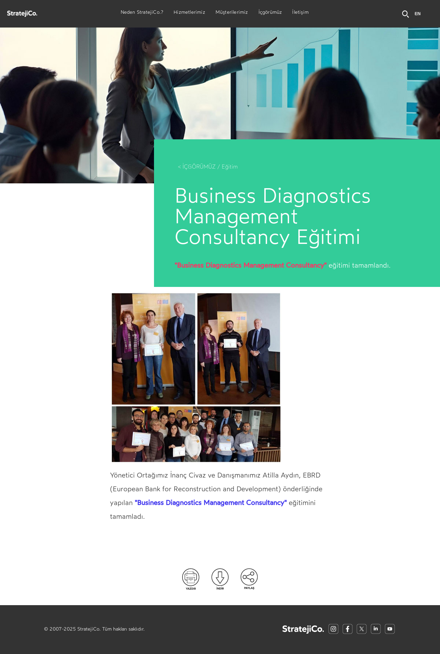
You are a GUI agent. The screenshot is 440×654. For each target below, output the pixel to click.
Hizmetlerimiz (189, 13)
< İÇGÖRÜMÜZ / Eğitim (208, 166)
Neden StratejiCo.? (142, 13)
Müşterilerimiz (232, 13)
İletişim (300, 13)
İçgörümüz (270, 13)
